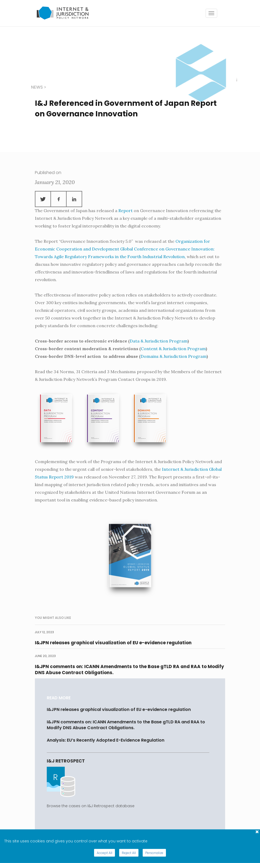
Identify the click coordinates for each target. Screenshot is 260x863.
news (37, 87)
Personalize (154, 853)
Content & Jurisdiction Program (173, 348)
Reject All (129, 853)
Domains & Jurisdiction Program (174, 356)
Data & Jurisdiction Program (159, 341)
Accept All (104, 853)
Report (125, 210)
